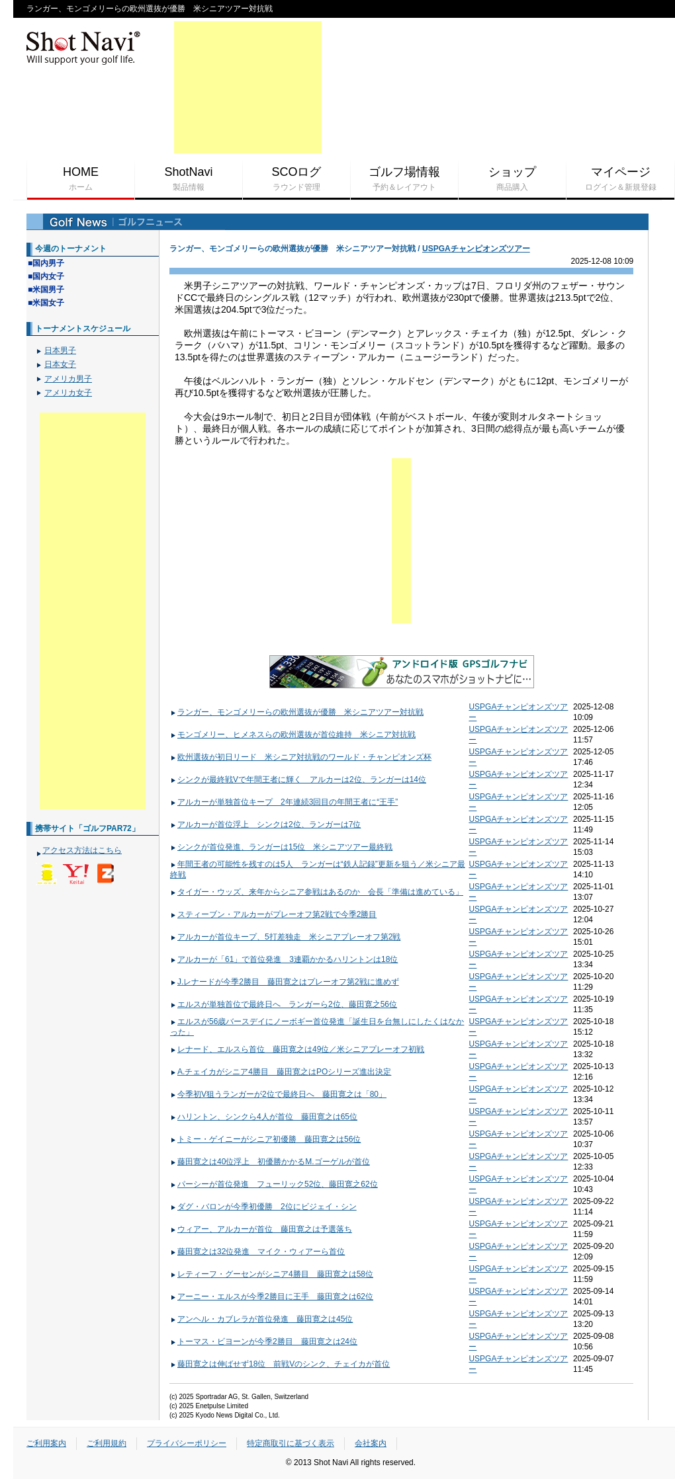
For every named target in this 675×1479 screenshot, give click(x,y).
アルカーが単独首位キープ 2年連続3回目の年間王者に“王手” (284, 802)
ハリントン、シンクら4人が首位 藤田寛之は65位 (263, 1116)
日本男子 (60, 350)
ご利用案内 (46, 1443)
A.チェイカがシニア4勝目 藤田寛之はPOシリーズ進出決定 (280, 1071)
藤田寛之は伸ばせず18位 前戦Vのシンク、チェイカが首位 (280, 1364)
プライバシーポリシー (186, 1443)
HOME (80, 179)
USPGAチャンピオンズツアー (476, 248)
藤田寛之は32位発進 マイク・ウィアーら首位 (257, 1251)
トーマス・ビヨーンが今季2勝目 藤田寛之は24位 (263, 1341)
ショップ (512, 179)
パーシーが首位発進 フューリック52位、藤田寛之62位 (274, 1184)
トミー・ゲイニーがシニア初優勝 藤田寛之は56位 (265, 1139)
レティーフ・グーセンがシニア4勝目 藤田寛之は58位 (271, 1274)
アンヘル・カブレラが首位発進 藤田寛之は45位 (261, 1319)
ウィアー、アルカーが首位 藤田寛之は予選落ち (261, 1229)
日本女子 (60, 364)
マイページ (620, 179)
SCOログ (296, 179)
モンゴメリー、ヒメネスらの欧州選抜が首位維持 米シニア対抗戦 (293, 734)
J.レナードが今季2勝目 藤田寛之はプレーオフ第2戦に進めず (284, 981)
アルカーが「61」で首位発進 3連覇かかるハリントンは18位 (284, 959)
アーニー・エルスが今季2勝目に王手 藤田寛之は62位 (271, 1296)
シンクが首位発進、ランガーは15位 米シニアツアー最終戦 (281, 847)
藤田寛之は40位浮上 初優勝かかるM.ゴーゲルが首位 (270, 1161)
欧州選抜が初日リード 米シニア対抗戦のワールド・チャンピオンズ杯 (300, 757)
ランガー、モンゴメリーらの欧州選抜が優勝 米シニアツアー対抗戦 (297, 712)
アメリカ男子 (68, 378)
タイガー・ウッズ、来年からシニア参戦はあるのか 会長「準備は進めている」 (316, 892)
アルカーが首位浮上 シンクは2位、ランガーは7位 (265, 824)
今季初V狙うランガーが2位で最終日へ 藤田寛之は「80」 (278, 1094)
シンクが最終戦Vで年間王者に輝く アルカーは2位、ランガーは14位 (298, 779)
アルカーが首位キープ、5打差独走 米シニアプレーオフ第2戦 (285, 936)
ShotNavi (188, 179)
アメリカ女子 (68, 392)
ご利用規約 (106, 1443)
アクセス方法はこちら (82, 850)
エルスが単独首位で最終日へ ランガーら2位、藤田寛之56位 (283, 1004)
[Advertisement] (248, 87)
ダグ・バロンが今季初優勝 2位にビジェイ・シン (263, 1206)
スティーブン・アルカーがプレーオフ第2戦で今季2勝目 (273, 914)
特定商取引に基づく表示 (290, 1443)
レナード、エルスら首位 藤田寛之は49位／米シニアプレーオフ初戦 (297, 1049)
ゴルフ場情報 (404, 179)
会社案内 (370, 1443)
